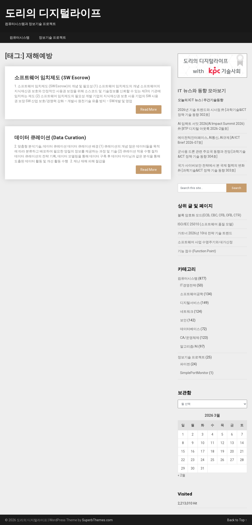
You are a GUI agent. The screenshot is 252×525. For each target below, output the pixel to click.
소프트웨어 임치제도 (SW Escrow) (52, 77)
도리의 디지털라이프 (53, 13)
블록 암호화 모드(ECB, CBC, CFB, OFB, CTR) (209, 215)
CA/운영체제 (189, 338)
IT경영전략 (188, 285)
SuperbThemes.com (97, 520)
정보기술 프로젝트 (52, 37)
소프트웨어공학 (191, 294)
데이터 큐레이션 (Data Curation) (50, 137)
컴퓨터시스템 (19, 37)
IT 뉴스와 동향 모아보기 (202, 90)
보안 (183, 320)
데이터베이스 (190, 329)
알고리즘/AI (189, 346)
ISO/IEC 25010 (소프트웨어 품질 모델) (205, 224)
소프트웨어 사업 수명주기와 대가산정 (205, 242)
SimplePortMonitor (194, 373)
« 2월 (181, 475)
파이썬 (185, 364)
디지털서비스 (190, 303)
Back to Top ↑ (237, 520)
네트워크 (186, 311)
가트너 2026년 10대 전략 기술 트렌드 (205, 233)
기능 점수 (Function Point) (197, 251)
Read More (148, 109)
